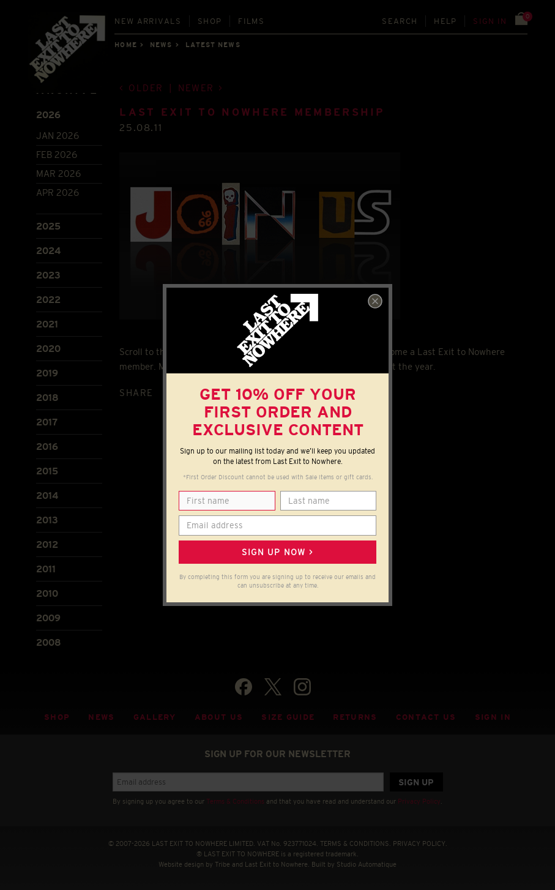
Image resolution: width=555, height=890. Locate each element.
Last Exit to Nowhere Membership (252, 112)
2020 (48, 348)
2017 (47, 422)
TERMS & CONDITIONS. (355, 843)
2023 (48, 275)
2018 (47, 397)
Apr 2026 (57, 192)
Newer (196, 88)
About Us (219, 717)
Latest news (212, 44)
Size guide (288, 717)
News (161, 44)
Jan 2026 (57, 135)
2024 (48, 250)
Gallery (154, 717)
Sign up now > (277, 552)
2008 (48, 642)
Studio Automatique (367, 864)
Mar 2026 (58, 173)
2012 (47, 544)
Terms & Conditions (235, 801)
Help (445, 21)
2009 (48, 618)
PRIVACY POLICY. (420, 843)
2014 (47, 495)
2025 (48, 226)
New (147, 21)
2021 (47, 324)
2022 (48, 299)
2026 (48, 115)
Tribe (222, 864)
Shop (210, 21)
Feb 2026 (56, 154)
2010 (47, 593)
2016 (47, 446)
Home (125, 44)
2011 (46, 569)
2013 (47, 520)
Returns (355, 717)
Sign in (490, 21)
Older (146, 88)
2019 (47, 373)
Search (399, 21)
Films (251, 21)
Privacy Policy (419, 801)
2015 (47, 471)
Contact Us (426, 717)
